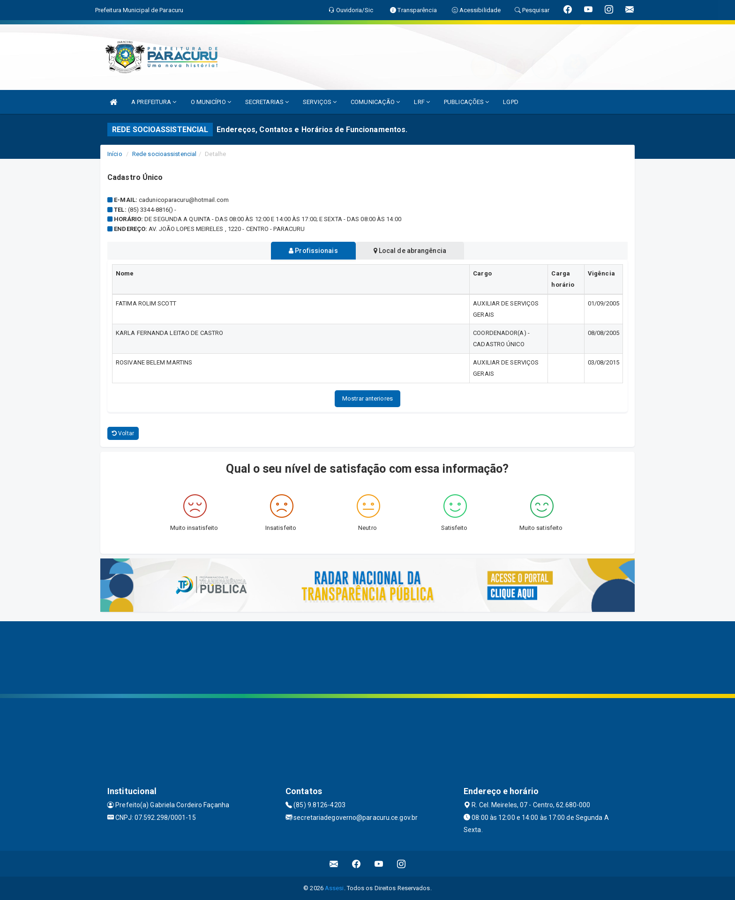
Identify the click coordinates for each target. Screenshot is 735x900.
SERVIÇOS (320, 101)
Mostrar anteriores (367, 398)
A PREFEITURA (153, 101)
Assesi (334, 888)
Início (114, 153)
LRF (422, 101)
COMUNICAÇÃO (375, 101)
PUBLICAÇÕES (466, 101)
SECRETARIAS (267, 101)
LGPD (510, 101)
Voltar (123, 433)
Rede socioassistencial (164, 153)
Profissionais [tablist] (311, 250)
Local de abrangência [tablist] (411, 250)
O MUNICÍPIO (211, 101)
